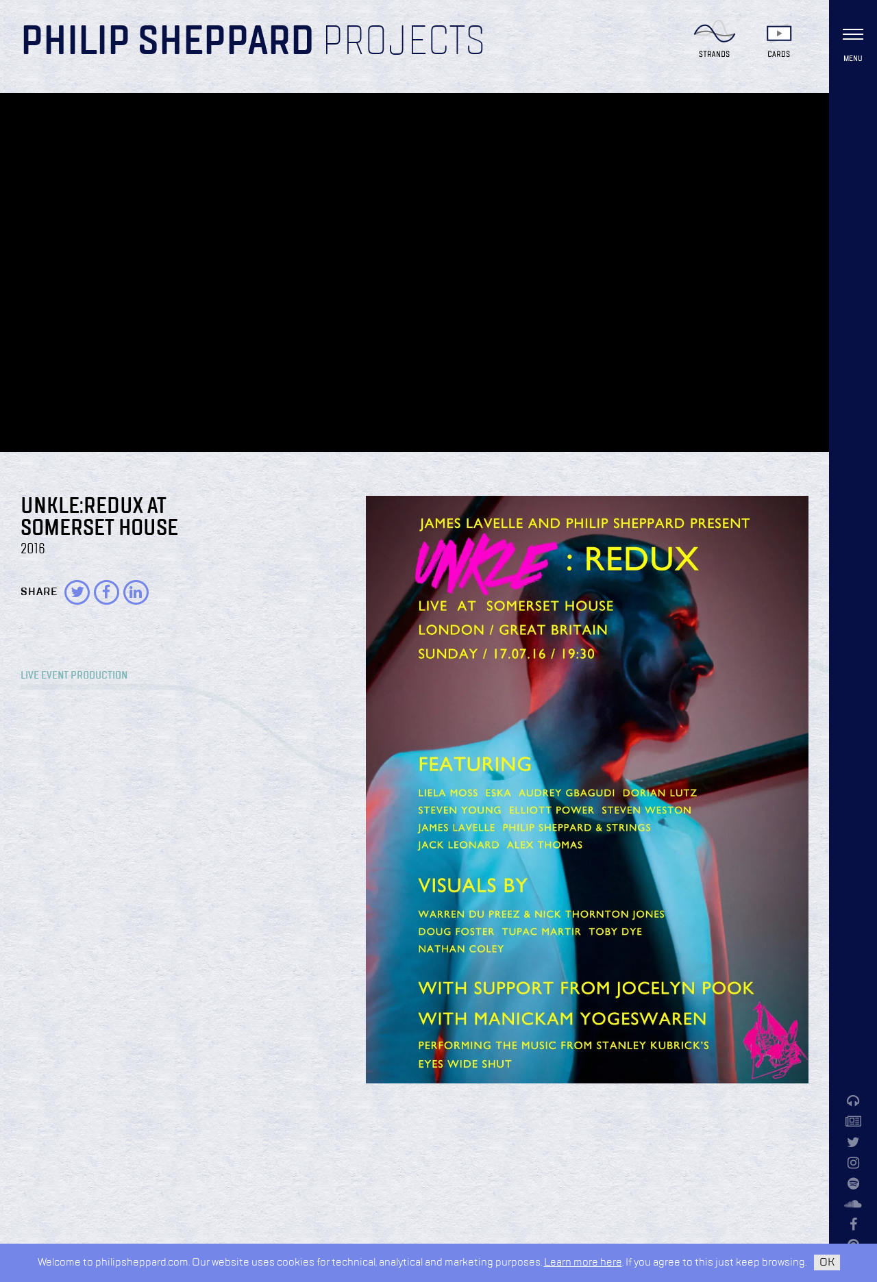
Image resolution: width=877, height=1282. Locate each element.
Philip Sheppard (167, 42)
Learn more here (583, 1262)
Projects (403, 42)
